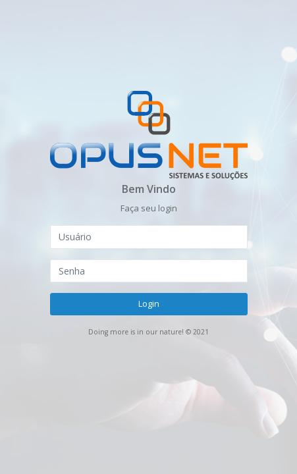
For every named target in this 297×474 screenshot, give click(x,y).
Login (148, 303)
